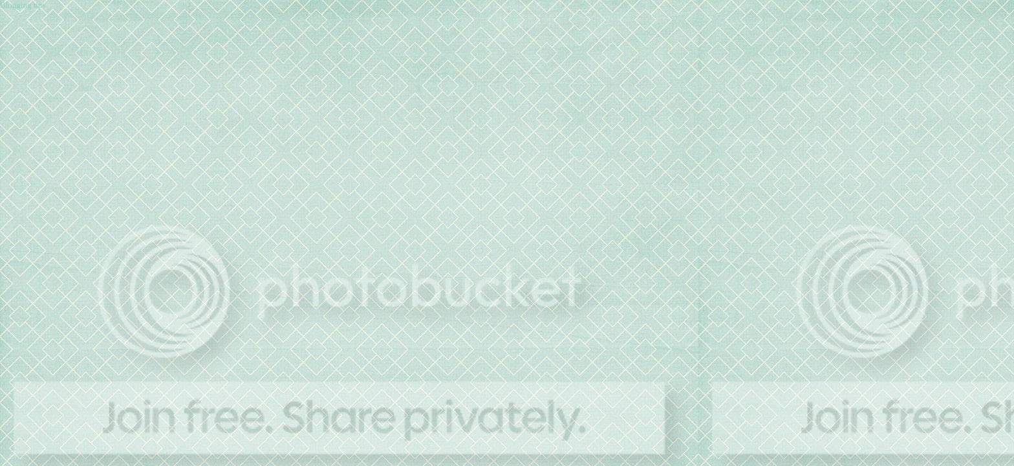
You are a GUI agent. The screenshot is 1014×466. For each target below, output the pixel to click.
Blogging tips (22, 5)
